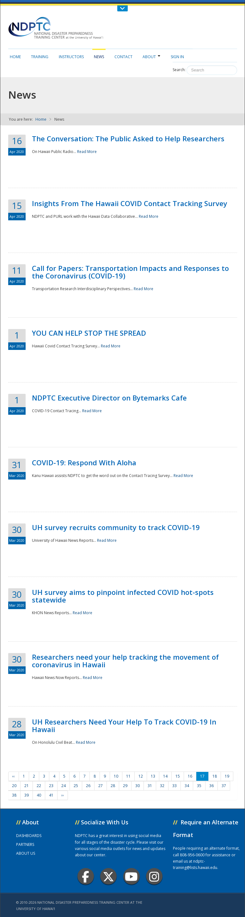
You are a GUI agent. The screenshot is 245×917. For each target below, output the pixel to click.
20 (14, 785)
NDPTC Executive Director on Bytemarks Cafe (109, 397)
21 (26, 785)
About (151, 56)
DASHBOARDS (28, 835)
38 (14, 795)
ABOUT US (25, 853)
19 (227, 776)
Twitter (108, 876)
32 (162, 785)
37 (224, 785)
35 (199, 785)
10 (116, 776)
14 (165, 776)
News (99, 56)
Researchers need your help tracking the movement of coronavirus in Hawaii (125, 660)
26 (88, 785)
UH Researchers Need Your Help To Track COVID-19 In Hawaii (124, 725)
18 (214, 776)
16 (190, 776)
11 (128, 776)
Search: (179, 69)
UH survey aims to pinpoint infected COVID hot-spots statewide (123, 595)
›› (62, 795)
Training (39, 56)
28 (113, 785)
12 (140, 776)
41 (51, 795)
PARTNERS (25, 844)
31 (150, 785)
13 (153, 776)
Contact (123, 56)
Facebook (85, 876)
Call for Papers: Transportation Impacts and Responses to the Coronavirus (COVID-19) (130, 271)
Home (15, 56)
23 (51, 785)
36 (211, 785)
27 (100, 785)
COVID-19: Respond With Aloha (84, 462)
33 (174, 785)
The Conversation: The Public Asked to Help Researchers (128, 138)
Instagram (154, 876)
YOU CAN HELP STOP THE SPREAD (89, 333)
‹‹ (13, 776)
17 (202, 776)
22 (39, 785)
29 (125, 785)
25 (76, 785)
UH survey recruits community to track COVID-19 (116, 527)
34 (187, 785)
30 (137, 785)
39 (26, 795)
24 (63, 785)
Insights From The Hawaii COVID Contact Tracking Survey (129, 203)
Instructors (71, 56)
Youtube (131, 876)
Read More (87, 151)
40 (39, 795)
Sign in (177, 56)
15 (177, 776)
